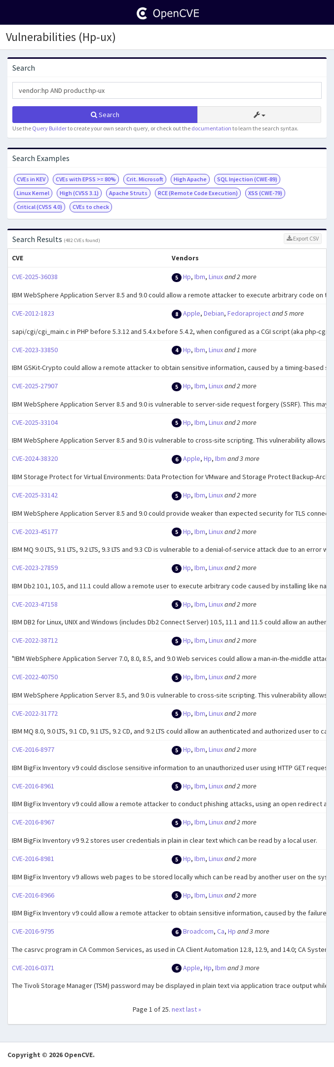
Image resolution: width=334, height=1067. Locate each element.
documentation (211, 128)
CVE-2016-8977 (33, 749)
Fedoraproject (248, 313)
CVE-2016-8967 (33, 822)
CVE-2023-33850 (35, 349)
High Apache (190, 179)
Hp (187, 276)
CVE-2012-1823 (33, 313)
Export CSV (303, 238)
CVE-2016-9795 (33, 931)
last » (193, 1009)
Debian (214, 313)
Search (105, 114)
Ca (220, 931)
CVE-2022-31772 (35, 713)
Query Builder (49, 128)
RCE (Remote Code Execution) (198, 193)
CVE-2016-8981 (33, 858)
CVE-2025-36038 (35, 276)
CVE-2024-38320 (35, 458)
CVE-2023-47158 (35, 604)
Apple (191, 313)
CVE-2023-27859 (35, 567)
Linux (216, 276)
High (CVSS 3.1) (79, 193)
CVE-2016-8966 (33, 895)
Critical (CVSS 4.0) (39, 206)
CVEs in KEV (31, 179)
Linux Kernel (33, 193)
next (178, 1009)
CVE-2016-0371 (33, 967)
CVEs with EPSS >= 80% (86, 179)
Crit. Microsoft (144, 179)
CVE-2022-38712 (35, 640)
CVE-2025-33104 (35, 422)
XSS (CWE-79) (265, 193)
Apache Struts (128, 193)
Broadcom (198, 931)
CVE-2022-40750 (35, 676)
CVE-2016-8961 (33, 785)
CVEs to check (91, 206)
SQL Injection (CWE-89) (247, 179)
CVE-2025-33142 (35, 495)
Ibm (199, 276)
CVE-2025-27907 (35, 385)
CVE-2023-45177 (35, 531)
